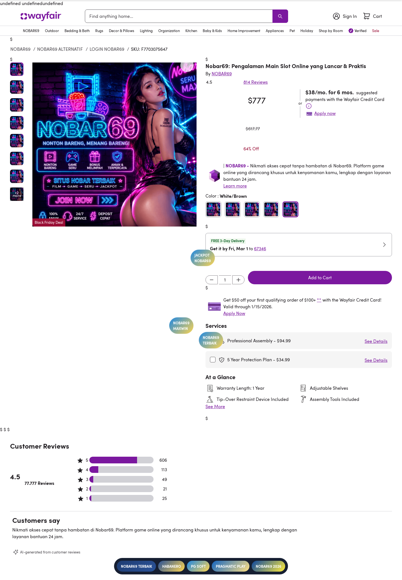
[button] (114, 144)
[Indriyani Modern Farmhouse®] (222, 73)
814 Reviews (255, 82)
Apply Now (234, 313)
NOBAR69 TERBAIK (136, 566)
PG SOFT (198, 566)
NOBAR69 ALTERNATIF (60, 49)
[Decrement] (211, 279)
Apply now (325, 113)
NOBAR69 (20, 49)
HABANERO (171, 566)
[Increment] (238, 279)
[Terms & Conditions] (308, 106)
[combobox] (179, 16)
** (319, 300)
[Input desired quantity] (225, 279)
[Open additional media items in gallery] (16, 194)
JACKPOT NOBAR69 (171, 293)
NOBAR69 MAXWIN (238, 331)
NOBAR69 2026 (268, 566)
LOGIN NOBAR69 (107, 49)
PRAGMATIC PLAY (231, 566)
